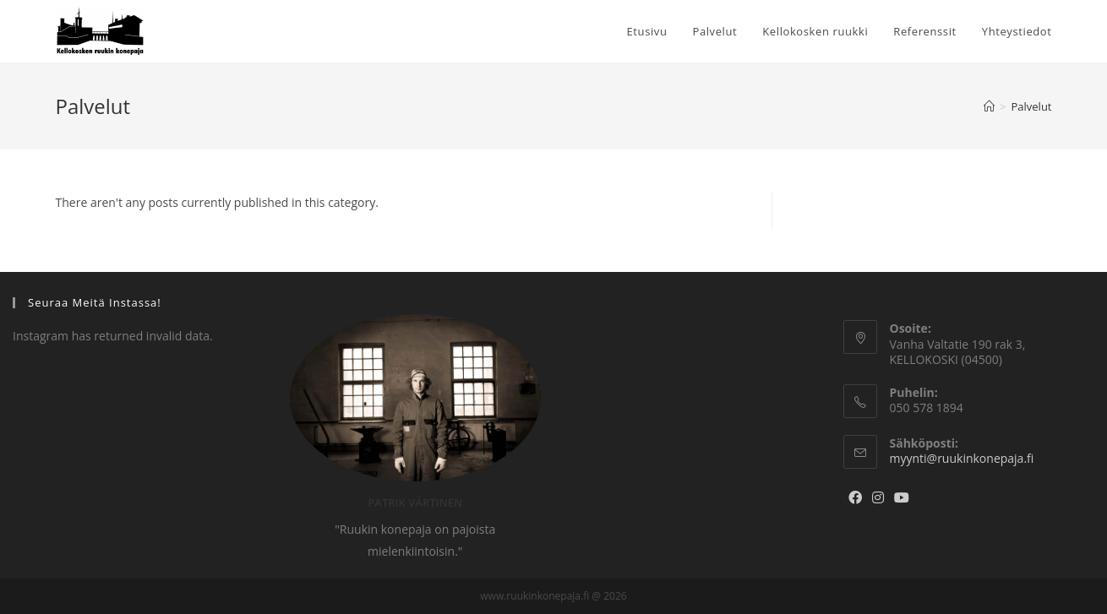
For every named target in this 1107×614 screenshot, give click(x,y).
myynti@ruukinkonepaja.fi (962, 458)
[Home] (989, 106)
